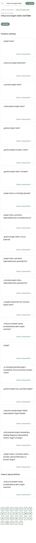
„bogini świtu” (18, 47)
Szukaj (29, 3)
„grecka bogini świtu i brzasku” (18, 178)
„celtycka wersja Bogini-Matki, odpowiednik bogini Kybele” (18, 417)
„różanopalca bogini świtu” (18, 113)
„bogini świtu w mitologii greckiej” (18, 200)
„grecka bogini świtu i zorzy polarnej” (18, 243)
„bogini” (18, 352)
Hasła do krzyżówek (7, 10)
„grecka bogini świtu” (18, 134)
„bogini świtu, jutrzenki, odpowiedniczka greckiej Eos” (18, 265)
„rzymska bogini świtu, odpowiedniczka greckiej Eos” (18, 287)
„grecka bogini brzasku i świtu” (18, 156)
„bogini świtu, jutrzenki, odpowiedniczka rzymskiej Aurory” (18, 221)
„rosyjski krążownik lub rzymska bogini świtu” (18, 308)
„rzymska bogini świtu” (18, 91)
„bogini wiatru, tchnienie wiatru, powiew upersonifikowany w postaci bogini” (18, 460)
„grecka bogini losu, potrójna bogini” (18, 395)
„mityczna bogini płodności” (18, 69)
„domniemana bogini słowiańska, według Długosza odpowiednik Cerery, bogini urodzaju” (18, 439)
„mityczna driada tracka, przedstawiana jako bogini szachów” (18, 330)
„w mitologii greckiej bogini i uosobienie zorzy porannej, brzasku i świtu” (18, 373)
